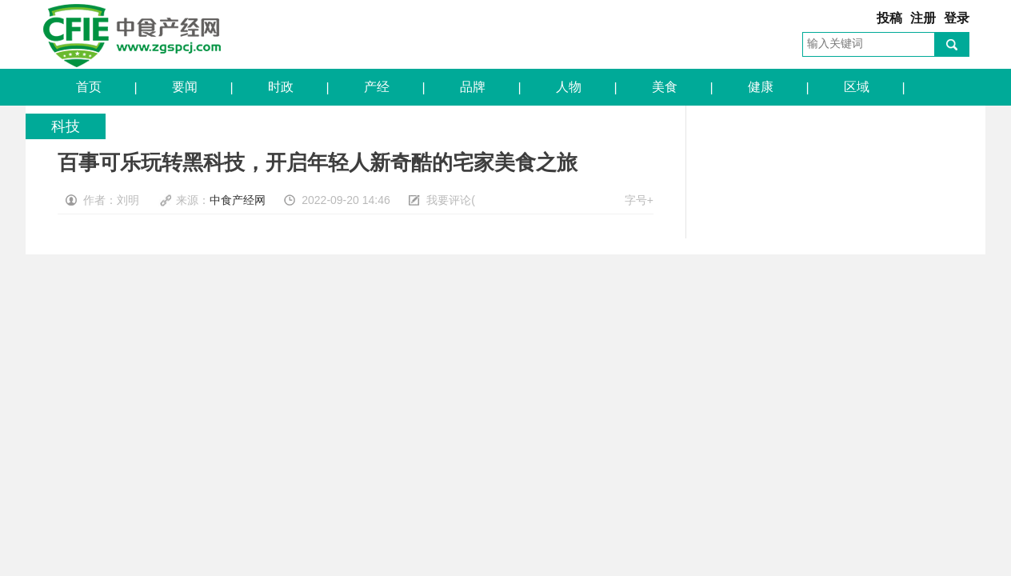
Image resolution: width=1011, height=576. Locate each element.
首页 (86, 87)
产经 (374, 87)
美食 (661, 87)
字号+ (639, 200)
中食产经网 (132, 34)
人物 (565, 87)
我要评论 (448, 200)
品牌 (470, 87)
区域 (853, 87)
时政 (278, 87)
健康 (757, 87)
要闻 (182, 87)
